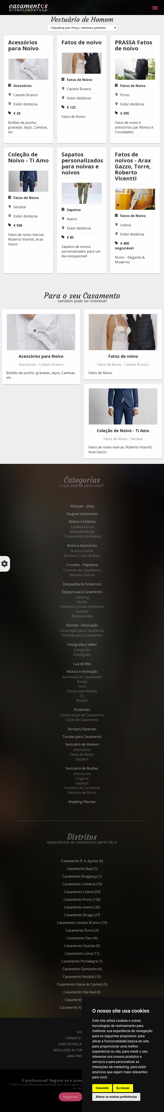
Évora (92, 930)
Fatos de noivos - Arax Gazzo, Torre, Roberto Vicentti (133, 166)
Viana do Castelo (91, 984)
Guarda (91, 945)
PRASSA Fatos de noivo (133, 45)
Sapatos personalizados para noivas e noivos (82, 163)
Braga (91, 915)
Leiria (92, 953)
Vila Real (91, 992)
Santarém (91, 969)
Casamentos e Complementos (28, 8)
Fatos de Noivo (79, 79)
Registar (70, 1096)
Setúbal (19, 207)
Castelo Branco (25, 95)
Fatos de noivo (82, 42)
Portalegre (92, 961)
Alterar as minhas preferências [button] (116, 1097)
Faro (91, 938)
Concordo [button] (102, 1088)
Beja (92, 868)
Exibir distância (25, 104)
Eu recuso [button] (123, 1088)
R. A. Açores (91, 861)
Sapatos (74, 209)
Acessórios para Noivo (23, 45)
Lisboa (125, 225)
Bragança (91, 876)
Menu (155, 5)
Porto (124, 95)
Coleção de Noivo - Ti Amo (28, 157)
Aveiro (72, 219)
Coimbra (91, 884)
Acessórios (22, 85)
